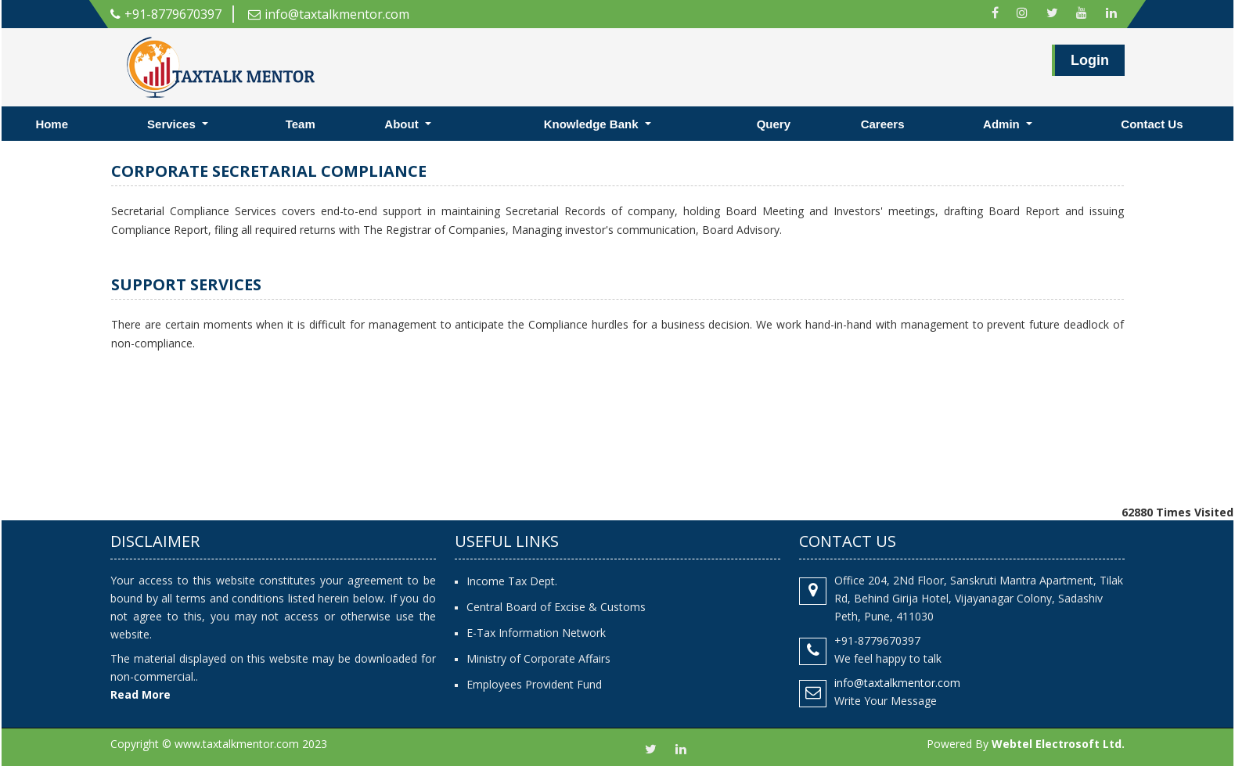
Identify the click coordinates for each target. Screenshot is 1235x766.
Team (300, 124)
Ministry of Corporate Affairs (538, 658)
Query (773, 124)
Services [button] (173, 124)
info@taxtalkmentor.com (328, 14)
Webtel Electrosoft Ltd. (1058, 743)
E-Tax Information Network (536, 632)
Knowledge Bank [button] (593, 124)
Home (51, 124)
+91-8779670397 (165, 14)
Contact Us (1152, 124)
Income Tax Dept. (511, 581)
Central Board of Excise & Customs (556, 606)
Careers (883, 124)
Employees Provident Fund (534, 684)
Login (1090, 63)
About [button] (402, 124)
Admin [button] (1003, 124)
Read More (140, 694)
